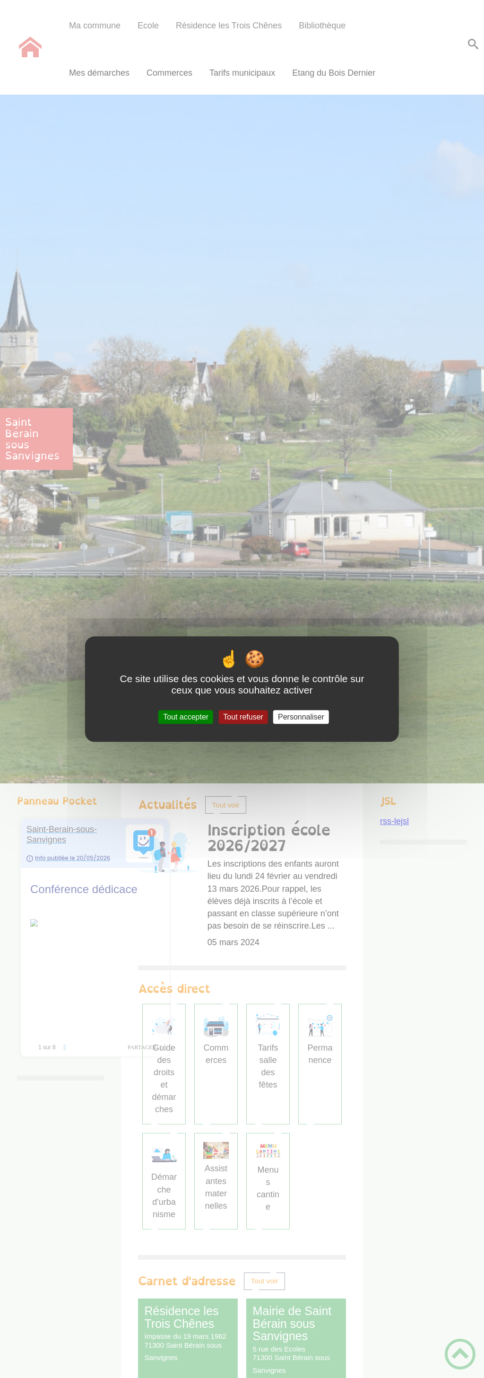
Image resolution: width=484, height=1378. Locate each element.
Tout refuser (243, 717)
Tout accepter (185, 717)
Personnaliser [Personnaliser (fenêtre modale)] (301, 717)
